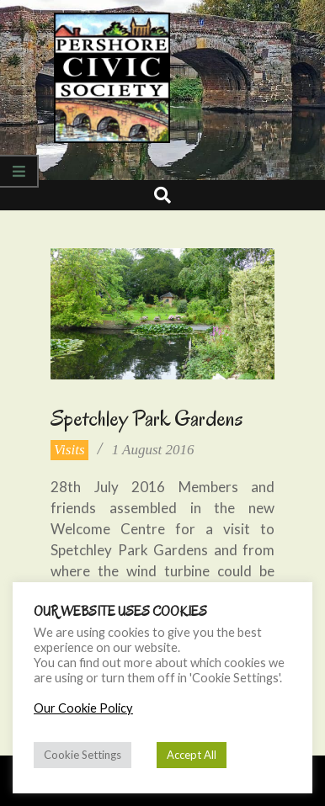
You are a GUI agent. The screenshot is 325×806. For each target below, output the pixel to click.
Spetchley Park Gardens (147, 418)
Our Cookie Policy (83, 708)
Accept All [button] (191, 754)
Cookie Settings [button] (82, 754)
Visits (69, 450)
